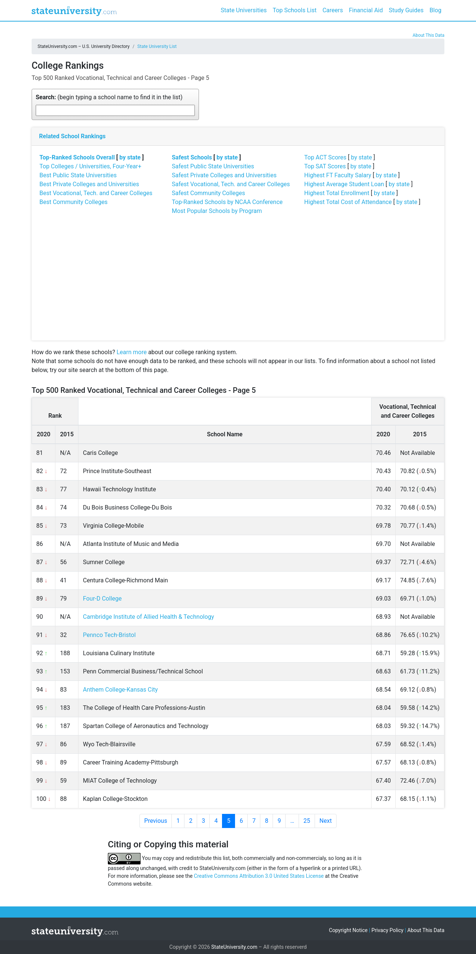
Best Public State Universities (78, 175)
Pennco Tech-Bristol (109, 634)
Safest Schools (192, 157)
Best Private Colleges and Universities (89, 184)
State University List (157, 46)
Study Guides (406, 10)
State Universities (244, 10)
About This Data (428, 35)
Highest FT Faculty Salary (337, 175)
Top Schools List (294, 10)
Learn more (131, 352)
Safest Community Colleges (208, 193)
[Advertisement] (238, 277)
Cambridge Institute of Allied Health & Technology (148, 616)
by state (130, 157)
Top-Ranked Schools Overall (77, 157)
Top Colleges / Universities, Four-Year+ (90, 166)
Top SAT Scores (325, 166)
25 (306, 820)
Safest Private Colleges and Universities (224, 175)
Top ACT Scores (325, 157)
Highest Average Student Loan (344, 184)
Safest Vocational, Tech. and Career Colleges (231, 184)
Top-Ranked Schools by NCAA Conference (227, 202)
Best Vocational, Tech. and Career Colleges (95, 193)
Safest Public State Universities (213, 166)
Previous (155, 820)
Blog (435, 10)
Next (325, 820)
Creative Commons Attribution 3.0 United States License (259, 876)
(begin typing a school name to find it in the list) (109, 97)
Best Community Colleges (73, 202)
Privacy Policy (387, 930)
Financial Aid (366, 10)
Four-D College (102, 598)
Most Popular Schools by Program (217, 210)
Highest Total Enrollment (336, 193)
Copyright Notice (348, 930)
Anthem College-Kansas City (120, 689)
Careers (332, 10)
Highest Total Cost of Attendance (348, 202)
